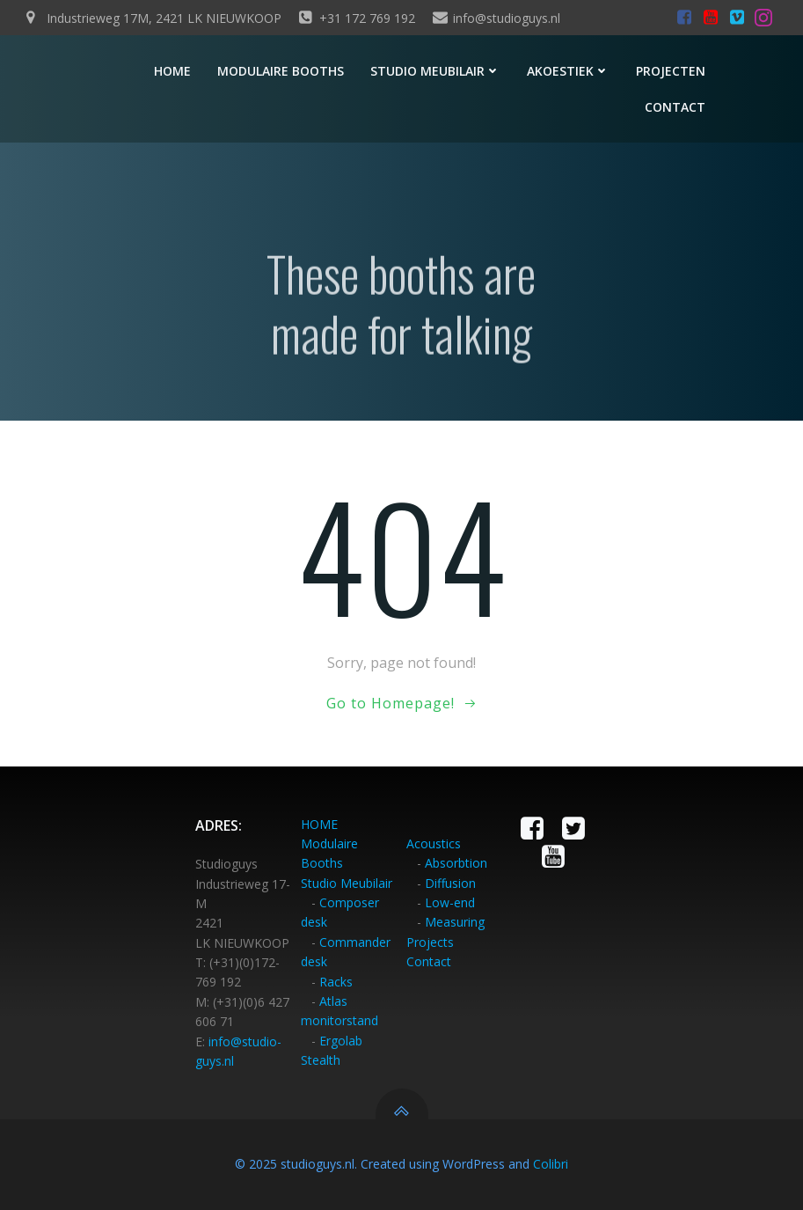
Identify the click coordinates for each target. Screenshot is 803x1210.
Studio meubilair (435, 70)
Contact (675, 107)
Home (172, 70)
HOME (319, 824)
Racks (336, 981)
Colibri (550, 1163)
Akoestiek (568, 70)
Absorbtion (456, 862)
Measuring (455, 921)
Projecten (670, 70)
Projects (430, 942)
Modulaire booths (280, 70)
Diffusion (450, 883)
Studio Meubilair (346, 883)
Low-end (450, 902)
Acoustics (433, 843)
